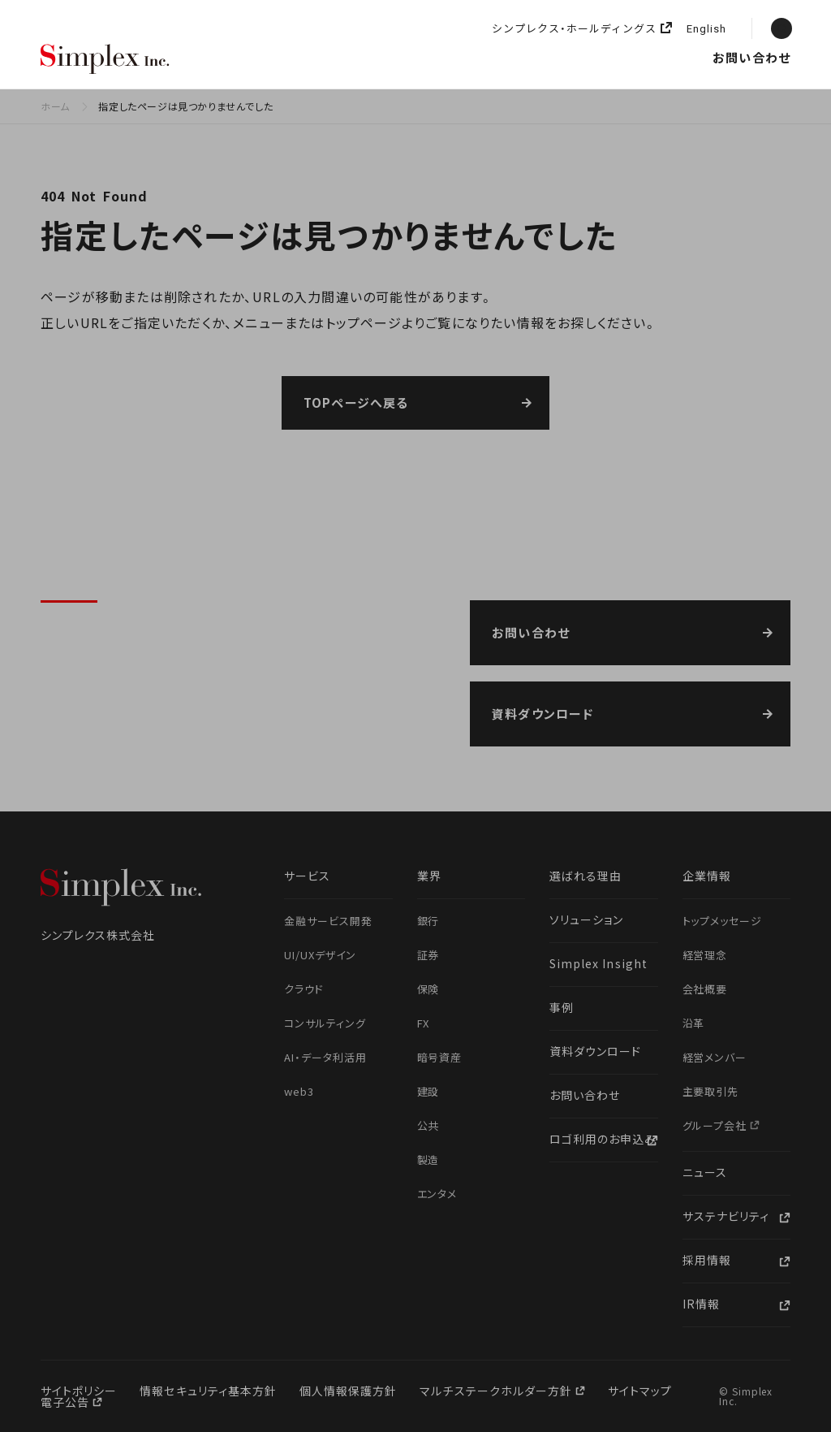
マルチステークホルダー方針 (497, 1390)
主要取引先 (710, 1091)
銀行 (428, 920)
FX (423, 1023)
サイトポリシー (79, 1390)
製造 (428, 1159)
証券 (428, 955)
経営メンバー (714, 1057)
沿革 (693, 1023)
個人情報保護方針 (348, 1390)
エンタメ (437, 1193)
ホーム (55, 106)
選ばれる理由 (243, 57)
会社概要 (705, 989)
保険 (428, 989)
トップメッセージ (722, 920)
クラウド (304, 989)
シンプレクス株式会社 (105, 60)
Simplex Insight (499, 57)
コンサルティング (325, 1023)
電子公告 (67, 1402)
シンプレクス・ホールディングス (574, 29)
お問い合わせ (751, 57)
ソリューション (403, 57)
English (706, 30)
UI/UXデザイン (320, 955)
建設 (428, 1091)
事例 (561, 1007)
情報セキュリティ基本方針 (208, 1390)
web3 (299, 1091)
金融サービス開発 (328, 920)
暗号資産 (440, 1057)
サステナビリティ (725, 1216)
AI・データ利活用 (325, 1057)
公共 (428, 1125)
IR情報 (701, 1304)
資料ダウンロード (595, 1051)
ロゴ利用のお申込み (603, 1139)
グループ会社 (716, 1125)
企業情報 (580, 57)
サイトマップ (640, 1390)
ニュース (633, 57)
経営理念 (705, 955)
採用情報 (685, 57)
